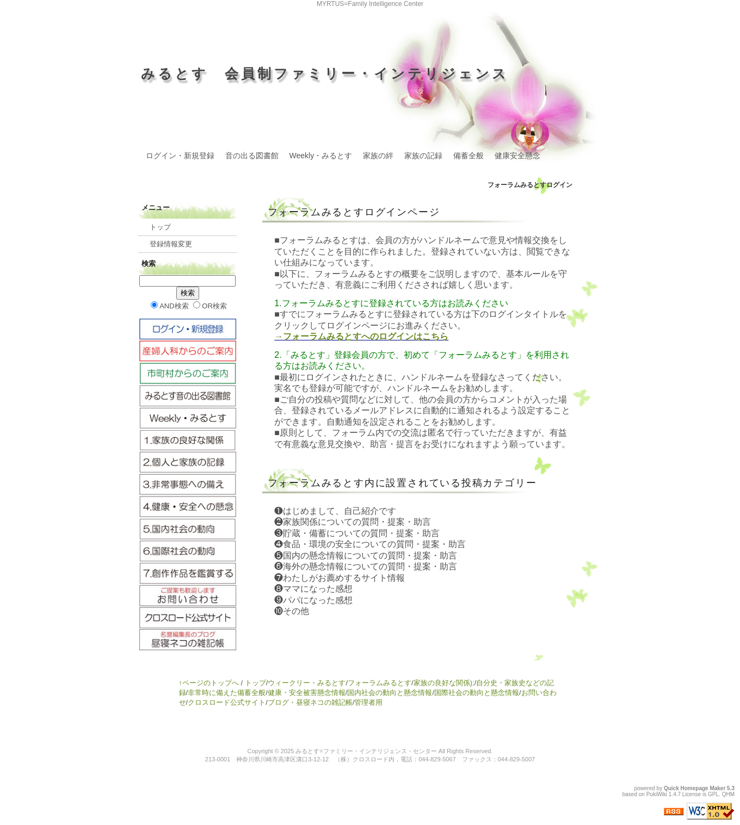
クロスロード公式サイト (227, 702)
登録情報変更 (171, 244)
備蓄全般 (468, 155)
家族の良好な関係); (444, 683)
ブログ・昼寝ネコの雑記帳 (310, 702)
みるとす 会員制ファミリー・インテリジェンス (325, 73)
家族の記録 (423, 155)
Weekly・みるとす (321, 155)
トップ (160, 227)
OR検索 (210, 305)
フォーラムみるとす (379, 683)
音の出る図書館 (252, 155)
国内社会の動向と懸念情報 (389, 692)
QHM (728, 794)
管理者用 (368, 702)
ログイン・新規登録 (180, 155)
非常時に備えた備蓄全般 (227, 692)
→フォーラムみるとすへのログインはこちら (361, 336)
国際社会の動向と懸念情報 (476, 692)
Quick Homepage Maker (694, 788)
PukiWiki (656, 794)
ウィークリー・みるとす (307, 683)
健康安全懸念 (517, 155)
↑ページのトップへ (209, 683)
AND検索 (169, 305)
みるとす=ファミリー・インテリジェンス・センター (365, 751)
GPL (713, 794)
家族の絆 (378, 155)
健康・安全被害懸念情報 (307, 692)
